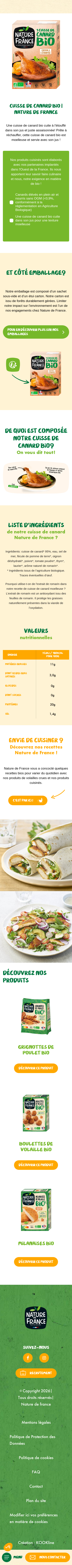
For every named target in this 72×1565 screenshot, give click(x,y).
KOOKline (45, 1542)
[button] (8, 1547)
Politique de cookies (36, 1457)
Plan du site (36, 1500)
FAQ (36, 1471)
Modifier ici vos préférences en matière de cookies (34, 1518)
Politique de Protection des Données (32, 1440)
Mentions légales (36, 1422)
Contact (36, 1486)
